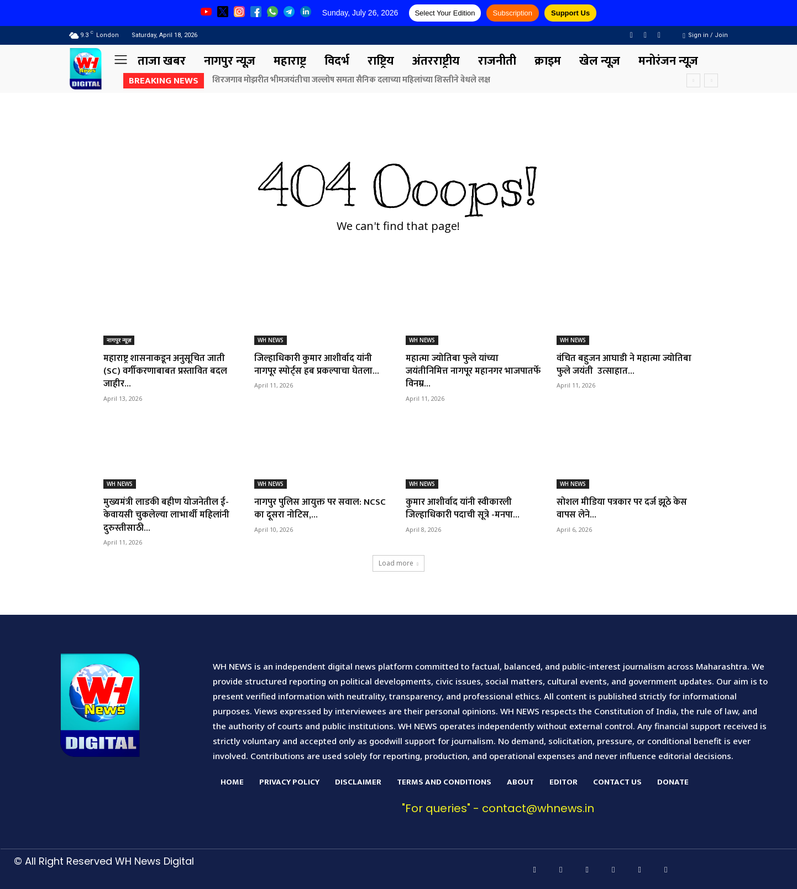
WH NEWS (271, 340)
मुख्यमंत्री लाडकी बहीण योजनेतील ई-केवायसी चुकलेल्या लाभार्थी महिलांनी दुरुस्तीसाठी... (170, 515)
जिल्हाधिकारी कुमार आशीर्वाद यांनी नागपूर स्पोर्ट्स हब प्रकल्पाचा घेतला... (320, 364)
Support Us (570, 13)
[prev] (693, 80)
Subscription (513, 13)
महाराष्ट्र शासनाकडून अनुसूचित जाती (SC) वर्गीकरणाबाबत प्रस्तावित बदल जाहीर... (169, 371)
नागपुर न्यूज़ (119, 340)
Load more (398, 563)
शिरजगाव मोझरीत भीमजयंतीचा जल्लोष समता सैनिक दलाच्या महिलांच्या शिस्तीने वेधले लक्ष (351, 80)
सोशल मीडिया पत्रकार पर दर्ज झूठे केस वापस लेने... (618, 508)
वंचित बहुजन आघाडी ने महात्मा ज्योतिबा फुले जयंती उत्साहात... (614, 364)
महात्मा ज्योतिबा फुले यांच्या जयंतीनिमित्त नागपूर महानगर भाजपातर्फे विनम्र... (458, 371)
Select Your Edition (445, 13)
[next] (711, 80)
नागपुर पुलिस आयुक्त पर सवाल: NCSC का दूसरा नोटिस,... (312, 508)
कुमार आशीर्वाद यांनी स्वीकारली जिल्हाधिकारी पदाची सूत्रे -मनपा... (466, 508)
